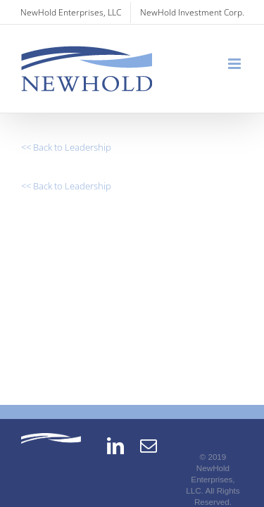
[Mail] (148, 464)
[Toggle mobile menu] (235, 63)
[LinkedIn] (115, 464)
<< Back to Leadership (66, 147)
